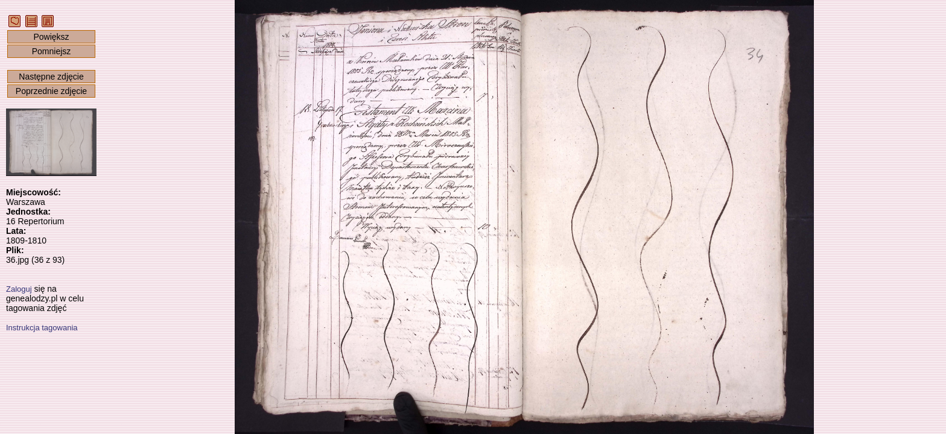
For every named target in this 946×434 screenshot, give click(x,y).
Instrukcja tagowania (42, 327)
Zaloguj (19, 289)
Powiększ (51, 37)
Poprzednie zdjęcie (51, 91)
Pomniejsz (51, 51)
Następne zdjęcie (51, 76)
